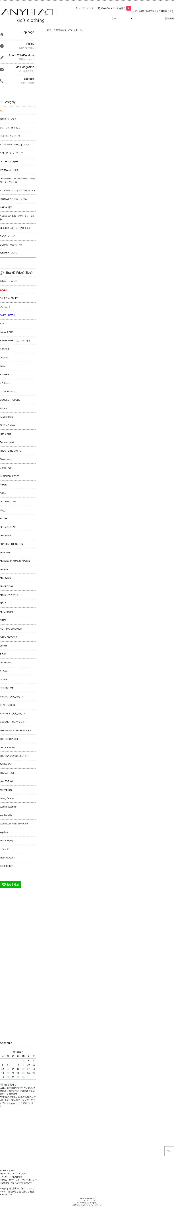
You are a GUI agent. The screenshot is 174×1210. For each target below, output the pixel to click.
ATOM (9, 1194)
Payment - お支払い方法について (16, 1183)
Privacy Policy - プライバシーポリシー (18, 1180)
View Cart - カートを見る (116, 8)
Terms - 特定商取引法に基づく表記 (17, 1191)
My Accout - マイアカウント (13, 1173)
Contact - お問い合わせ (11, 1176)
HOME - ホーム (7, 1170)
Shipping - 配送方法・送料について (17, 1188)
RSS (2, 1194)
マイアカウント (86, 8)
